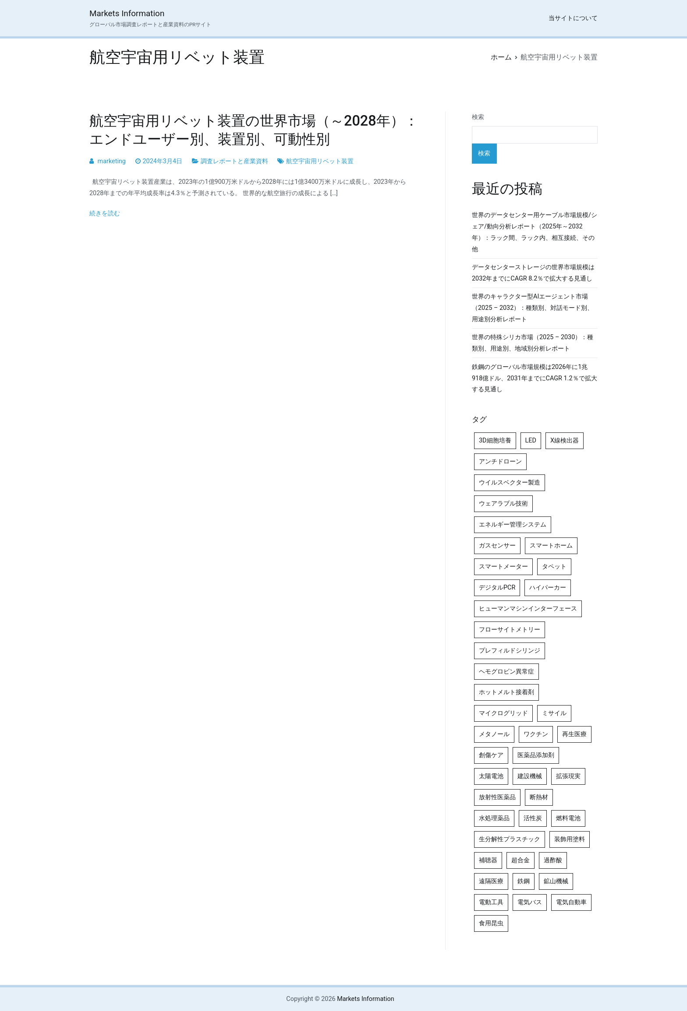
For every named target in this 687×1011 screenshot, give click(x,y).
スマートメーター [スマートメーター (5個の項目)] (503, 566)
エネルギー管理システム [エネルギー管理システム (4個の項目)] (512, 524)
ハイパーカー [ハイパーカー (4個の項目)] (547, 587)
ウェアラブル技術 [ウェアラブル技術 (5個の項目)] (503, 503)
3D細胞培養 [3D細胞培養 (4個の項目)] (495, 440)
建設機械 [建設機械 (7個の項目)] (529, 776)
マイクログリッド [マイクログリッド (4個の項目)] (503, 713)
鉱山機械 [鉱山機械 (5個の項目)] (556, 881)
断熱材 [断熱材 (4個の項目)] (539, 797)
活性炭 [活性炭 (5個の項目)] (533, 818)
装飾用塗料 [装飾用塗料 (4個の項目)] (569, 839)
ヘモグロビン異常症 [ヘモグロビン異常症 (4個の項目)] (506, 671)
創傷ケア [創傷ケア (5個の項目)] (491, 755)
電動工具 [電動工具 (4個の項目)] (491, 902)
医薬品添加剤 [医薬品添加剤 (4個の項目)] (535, 755)
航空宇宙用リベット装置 (320, 161)
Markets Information (126, 13)
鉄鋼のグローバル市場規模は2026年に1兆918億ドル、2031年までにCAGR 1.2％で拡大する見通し (534, 378)
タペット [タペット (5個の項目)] (554, 566)
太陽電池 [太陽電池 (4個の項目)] (491, 776)
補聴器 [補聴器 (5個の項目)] (488, 860)
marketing (112, 161)
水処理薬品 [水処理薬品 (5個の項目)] (494, 818)
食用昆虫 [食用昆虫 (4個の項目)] (491, 923)
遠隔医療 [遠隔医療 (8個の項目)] (491, 881)
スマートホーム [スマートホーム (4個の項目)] (551, 545)
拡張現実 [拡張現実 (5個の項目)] (568, 776)
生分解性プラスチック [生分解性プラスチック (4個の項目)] (509, 839)
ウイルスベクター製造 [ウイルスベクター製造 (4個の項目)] (509, 482)
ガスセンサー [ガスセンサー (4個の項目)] (497, 545)
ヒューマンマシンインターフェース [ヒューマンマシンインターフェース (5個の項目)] (528, 608)
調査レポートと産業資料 (234, 161)
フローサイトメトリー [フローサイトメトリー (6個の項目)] (509, 629)
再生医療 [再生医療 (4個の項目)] (574, 734)
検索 (478, 117)
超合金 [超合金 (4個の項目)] (520, 860)
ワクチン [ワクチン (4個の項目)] (536, 734)
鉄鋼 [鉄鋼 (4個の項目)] (523, 881)
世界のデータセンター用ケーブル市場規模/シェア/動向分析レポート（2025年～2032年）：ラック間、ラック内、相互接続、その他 (534, 232)
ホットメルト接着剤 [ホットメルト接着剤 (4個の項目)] (506, 692)
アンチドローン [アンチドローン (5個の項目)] (500, 461)
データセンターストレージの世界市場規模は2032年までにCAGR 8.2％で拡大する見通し (533, 272)
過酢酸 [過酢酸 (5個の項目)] (553, 860)
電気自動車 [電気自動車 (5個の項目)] (571, 902)
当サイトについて (573, 18)
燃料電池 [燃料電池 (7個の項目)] (568, 818)
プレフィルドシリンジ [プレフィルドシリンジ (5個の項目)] (509, 650)
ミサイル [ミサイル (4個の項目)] (554, 713)
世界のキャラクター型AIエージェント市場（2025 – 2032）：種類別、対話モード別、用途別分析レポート (532, 308)
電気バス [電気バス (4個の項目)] (529, 902)
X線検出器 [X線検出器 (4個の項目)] (564, 440)
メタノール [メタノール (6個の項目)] (494, 734)
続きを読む (104, 213)
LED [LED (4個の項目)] (530, 440)
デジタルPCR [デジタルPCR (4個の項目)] (497, 587)
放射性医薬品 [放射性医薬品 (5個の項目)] (497, 797)
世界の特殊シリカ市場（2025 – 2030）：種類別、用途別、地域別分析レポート (532, 342)
